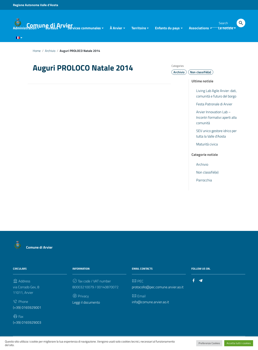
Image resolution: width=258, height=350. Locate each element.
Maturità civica (207, 146)
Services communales (84, 30)
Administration (24, 30)
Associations (199, 30)
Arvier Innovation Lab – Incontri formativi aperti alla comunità (216, 119)
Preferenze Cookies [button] (209, 343)
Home (37, 52)
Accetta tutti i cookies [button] (239, 343)
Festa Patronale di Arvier (214, 106)
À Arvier (116, 30)
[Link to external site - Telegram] (203, 22)
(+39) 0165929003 (27, 324)
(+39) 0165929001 (27, 309)
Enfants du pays (167, 30)
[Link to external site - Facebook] (196, 22)
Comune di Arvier (39, 249)
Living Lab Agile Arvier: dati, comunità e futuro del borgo (216, 95)
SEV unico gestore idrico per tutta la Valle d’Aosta (216, 135)
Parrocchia (204, 182)
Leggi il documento (86, 304)
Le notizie (225, 30)
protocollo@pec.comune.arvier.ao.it (157, 289)
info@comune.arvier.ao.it (150, 304)
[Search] (241, 23)
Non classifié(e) (200, 74)
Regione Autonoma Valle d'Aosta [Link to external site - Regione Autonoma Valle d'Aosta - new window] (35, 5)
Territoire (138, 30)
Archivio (50, 52)
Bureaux (52, 30)
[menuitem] (18, 40)
